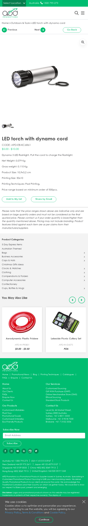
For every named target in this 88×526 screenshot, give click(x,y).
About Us (6, 388)
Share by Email (43, 199)
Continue (44, 520)
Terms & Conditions (33, 513)
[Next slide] (81, 300)
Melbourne (51, 419)
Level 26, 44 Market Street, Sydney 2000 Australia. (58, 411)
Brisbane (50, 422)
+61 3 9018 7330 (65, 419)
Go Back (72, 30)
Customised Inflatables (13, 410)
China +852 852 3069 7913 (43, 468)
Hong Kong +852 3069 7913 (15, 471)
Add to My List (14, 199)
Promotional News (20, 374)
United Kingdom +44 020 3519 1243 (49, 471)
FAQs (4, 378)
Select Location (12, 3)
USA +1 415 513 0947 (41, 461)
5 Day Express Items (12, 245)
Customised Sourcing (56, 388)
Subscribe (12, 443)
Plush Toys (7, 413)
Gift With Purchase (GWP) (58, 391)
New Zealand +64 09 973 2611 (16, 464)
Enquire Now (8, 397)
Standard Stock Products (57, 400)
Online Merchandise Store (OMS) (61, 394)
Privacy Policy (13, 513)
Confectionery (9, 284)
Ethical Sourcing (53, 397)
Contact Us (26, 378)
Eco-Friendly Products (12, 422)
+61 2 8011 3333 (62, 416)
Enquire (14, 378)
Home (5, 23)
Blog (35, 374)
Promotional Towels (11, 416)
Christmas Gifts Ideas (13, 265)
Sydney (49, 416)
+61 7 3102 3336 (63, 422)
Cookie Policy (57, 513)
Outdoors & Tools (20, 23)
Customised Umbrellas (13, 419)
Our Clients (7, 391)
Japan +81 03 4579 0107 (46, 464)
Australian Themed (11, 249)
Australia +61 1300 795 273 (15, 461)
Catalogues (68, 374)
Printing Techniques (50, 374)
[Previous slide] (72, 300)
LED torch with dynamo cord (48, 23)
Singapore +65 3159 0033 (14, 468)
